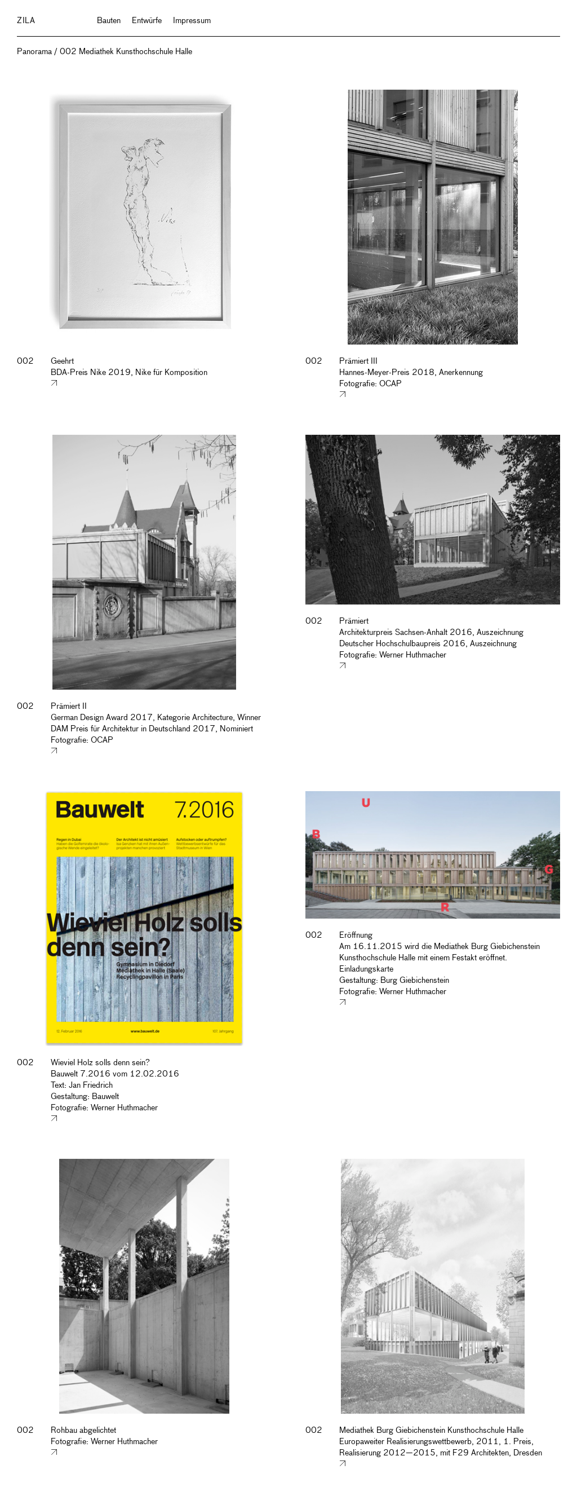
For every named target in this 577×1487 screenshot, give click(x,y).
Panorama (34, 52)
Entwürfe (147, 21)
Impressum (192, 21)
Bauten (109, 21)
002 (25, 361)
